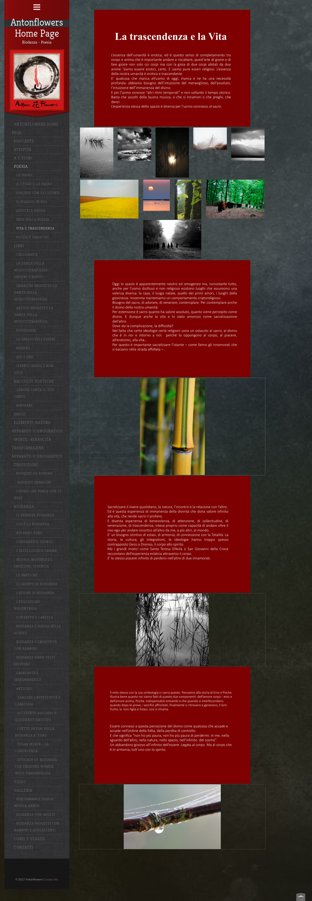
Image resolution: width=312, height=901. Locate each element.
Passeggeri (26, 330)
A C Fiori (23, 158)
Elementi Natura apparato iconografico (37, 427)
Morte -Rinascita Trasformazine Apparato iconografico (37, 448)
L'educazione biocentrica (27, 605)
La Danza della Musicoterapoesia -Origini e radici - (32, 270)
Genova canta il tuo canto (34, 393)
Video (20, 782)
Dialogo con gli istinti (38, 193)
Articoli (24, 689)
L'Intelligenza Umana (36, 551)
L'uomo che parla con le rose (38, 494)
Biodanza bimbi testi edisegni (34, 661)
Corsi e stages (29, 838)
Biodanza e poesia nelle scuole (37, 629)
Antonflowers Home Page (35, 128)
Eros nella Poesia (32, 220)
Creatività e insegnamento (27, 676)
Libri (19, 246)
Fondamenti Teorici (34, 542)
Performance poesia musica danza (34, 802)
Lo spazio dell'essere (35, 339)
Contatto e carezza (34, 617)
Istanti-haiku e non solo (34, 369)
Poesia (21, 166)
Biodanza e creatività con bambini (35, 645)
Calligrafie (27, 255)
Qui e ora (24, 357)
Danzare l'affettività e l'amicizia (38, 701)
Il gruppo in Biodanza (36, 584)
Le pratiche (26, 575)
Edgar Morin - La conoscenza (32, 747)
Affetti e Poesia (31, 211)
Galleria (23, 790)
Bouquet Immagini (34, 482)
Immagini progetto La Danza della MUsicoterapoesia (35, 292)
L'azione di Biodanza (35, 593)
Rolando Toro (29, 533)
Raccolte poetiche (34, 381)
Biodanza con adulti (35, 815)
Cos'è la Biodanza (32, 524)
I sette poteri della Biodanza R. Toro (34, 732)
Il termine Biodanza (35, 515)
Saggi (20, 414)
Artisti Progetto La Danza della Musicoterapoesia (33, 315)
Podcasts (24, 141)
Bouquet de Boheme (34, 473)
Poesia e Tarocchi (32, 237)
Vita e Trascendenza (35, 228)
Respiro (23, 348)
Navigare (24, 406)
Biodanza (24, 506)
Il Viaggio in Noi (31, 202)
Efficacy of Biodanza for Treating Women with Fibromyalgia (36, 766)
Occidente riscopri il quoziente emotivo (36, 716)
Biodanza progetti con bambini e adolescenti (36, 827)
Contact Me (50, 879)
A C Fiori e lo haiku (34, 184)
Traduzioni (26, 464)
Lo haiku (24, 175)
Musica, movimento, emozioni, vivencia (33, 563)
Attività (22, 149)
